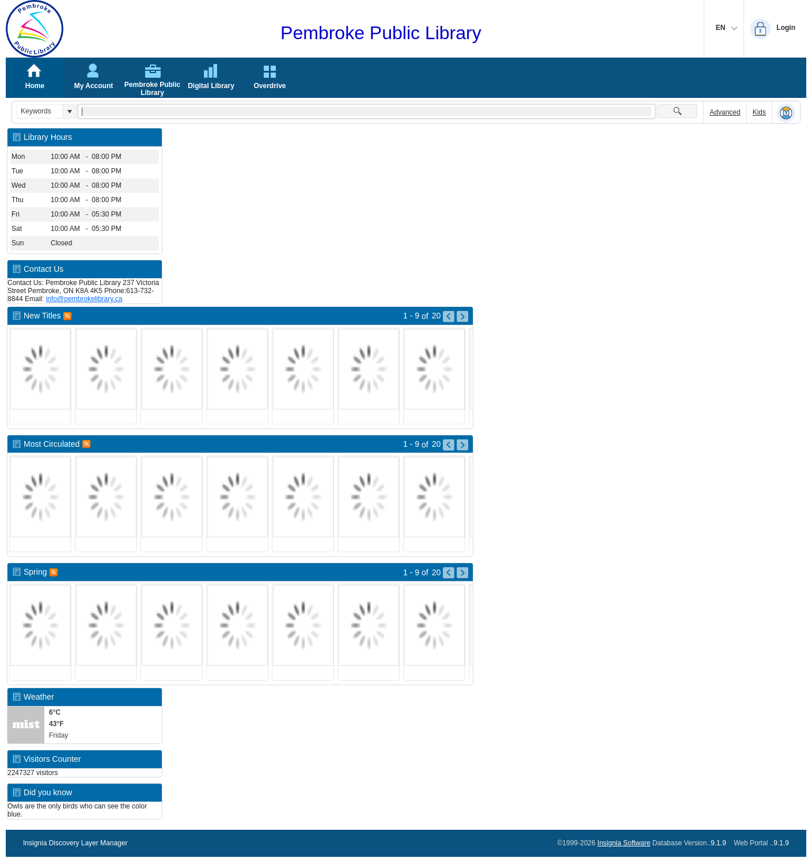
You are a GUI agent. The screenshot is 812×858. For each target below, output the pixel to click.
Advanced (724, 112)
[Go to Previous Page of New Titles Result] (448, 316)
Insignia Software (623, 843)
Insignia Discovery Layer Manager (75, 843)
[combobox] (40, 111)
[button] (69, 111)
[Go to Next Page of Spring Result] (462, 573)
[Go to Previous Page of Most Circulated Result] (448, 445)
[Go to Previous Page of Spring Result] (448, 573)
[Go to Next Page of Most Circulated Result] (462, 445)
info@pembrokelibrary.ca (84, 299)
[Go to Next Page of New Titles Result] (462, 316)
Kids (759, 112)
